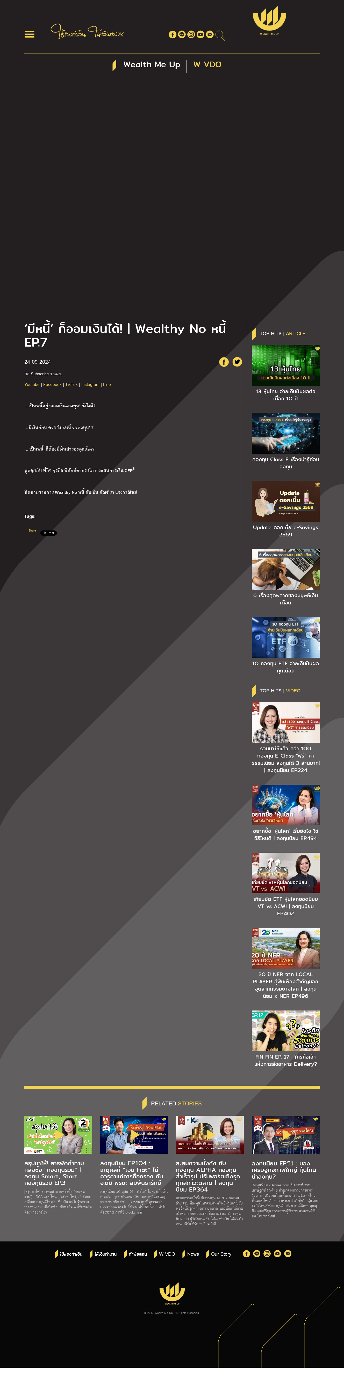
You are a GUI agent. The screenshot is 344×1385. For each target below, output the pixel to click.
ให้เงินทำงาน (106, 1254)
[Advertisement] (172, 116)
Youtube (32, 384)
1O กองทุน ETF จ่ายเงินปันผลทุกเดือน (285, 667)
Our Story (221, 1253)
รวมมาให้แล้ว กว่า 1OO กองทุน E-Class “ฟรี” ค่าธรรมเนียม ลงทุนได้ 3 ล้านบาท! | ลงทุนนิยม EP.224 (286, 759)
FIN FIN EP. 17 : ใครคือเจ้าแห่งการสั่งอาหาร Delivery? (285, 1060)
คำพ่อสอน (138, 1254)
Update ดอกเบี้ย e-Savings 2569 (285, 531)
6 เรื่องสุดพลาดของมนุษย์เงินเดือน (285, 599)
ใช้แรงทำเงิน (71, 1254)
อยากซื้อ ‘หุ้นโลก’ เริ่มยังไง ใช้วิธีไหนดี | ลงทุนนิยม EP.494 (285, 834)
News (193, 1253)
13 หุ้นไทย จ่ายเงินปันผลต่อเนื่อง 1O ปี (286, 395)
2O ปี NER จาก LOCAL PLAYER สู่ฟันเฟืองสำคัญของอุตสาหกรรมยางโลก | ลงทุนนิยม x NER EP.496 (285, 985)
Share (32, 530)
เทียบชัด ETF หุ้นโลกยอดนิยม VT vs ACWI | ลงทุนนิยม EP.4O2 (286, 906)
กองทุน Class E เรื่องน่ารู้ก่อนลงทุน (285, 463)
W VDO (167, 1253)
